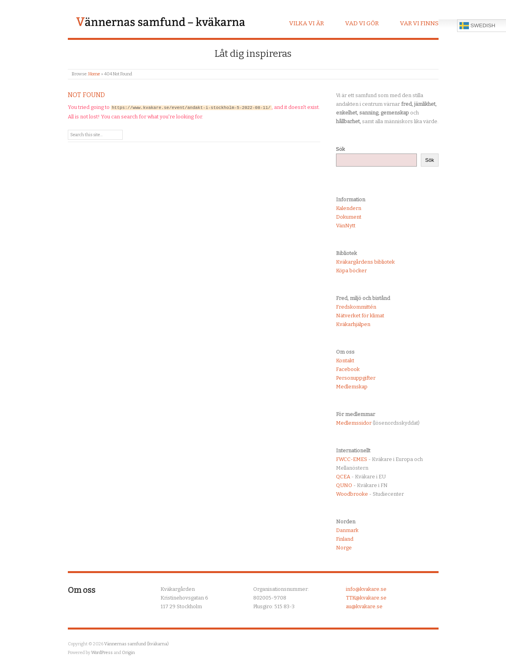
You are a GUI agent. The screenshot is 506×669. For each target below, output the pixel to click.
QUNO (344, 485)
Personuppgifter (355, 378)
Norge (344, 548)
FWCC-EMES (351, 459)
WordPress (102, 652)
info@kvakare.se (366, 589)
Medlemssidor (354, 423)
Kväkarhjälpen (353, 324)
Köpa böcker (351, 271)
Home (94, 74)
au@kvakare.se (364, 606)
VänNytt (345, 226)
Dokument (348, 217)
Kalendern (348, 208)
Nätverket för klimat (360, 316)
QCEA (343, 477)
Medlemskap (352, 387)
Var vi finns (419, 23)
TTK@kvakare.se (366, 598)
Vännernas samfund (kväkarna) (136, 644)
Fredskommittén (356, 307)
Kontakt (345, 361)
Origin (128, 652)
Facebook (348, 369)
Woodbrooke (352, 494)
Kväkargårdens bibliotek (365, 262)
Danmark (347, 530)
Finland (344, 539)
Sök (340, 149)
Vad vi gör (362, 23)
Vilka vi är (306, 23)
